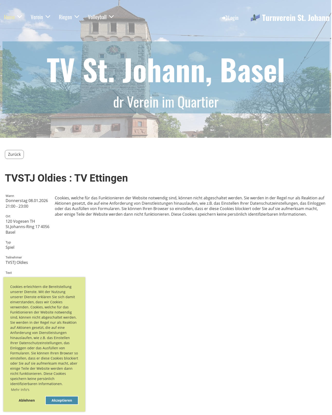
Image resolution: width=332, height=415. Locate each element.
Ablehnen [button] (27, 400)
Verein (40, 17)
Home (13, 17)
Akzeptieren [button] (62, 400)
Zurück (14, 154)
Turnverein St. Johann (296, 17)
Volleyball (101, 17)
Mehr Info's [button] (20, 389)
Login (230, 17)
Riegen (69, 17)
